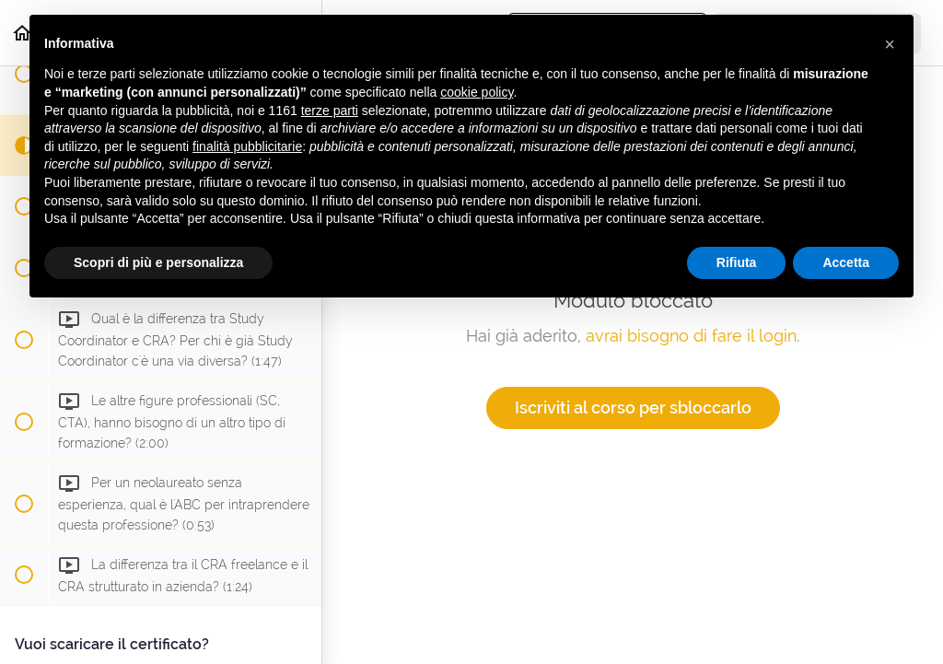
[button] (889, 44)
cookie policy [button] (476, 92)
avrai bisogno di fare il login (691, 335)
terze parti (329, 110)
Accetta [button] (845, 262)
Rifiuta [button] (736, 262)
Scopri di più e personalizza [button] (158, 262)
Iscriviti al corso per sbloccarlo (633, 407)
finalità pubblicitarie (247, 146)
